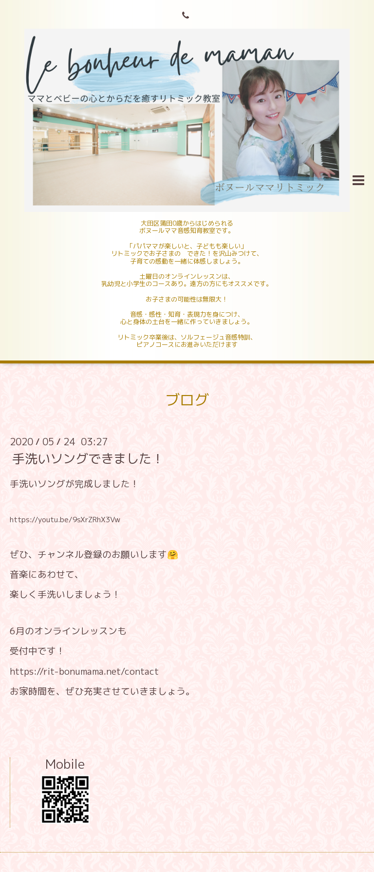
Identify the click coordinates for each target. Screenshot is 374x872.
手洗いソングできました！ (88, 458)
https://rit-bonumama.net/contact (84, 671)
